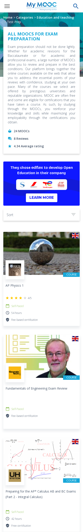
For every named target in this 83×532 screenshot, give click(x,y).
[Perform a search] (75, 6)
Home (7, 17)
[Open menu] (7, 6)
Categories (24, 17)
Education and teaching (55, 17)
